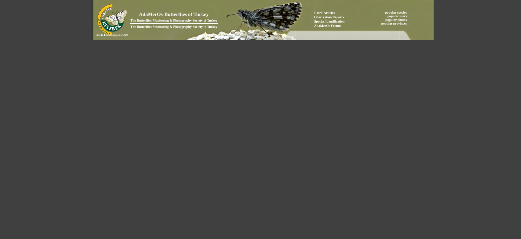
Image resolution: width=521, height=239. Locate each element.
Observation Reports (329, 17)
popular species (396, 12)
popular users (397, 16)
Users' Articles (324, 13)
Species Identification (329, 21)
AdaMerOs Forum (327, 26)
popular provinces (394, 23)
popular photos (396, 20)
